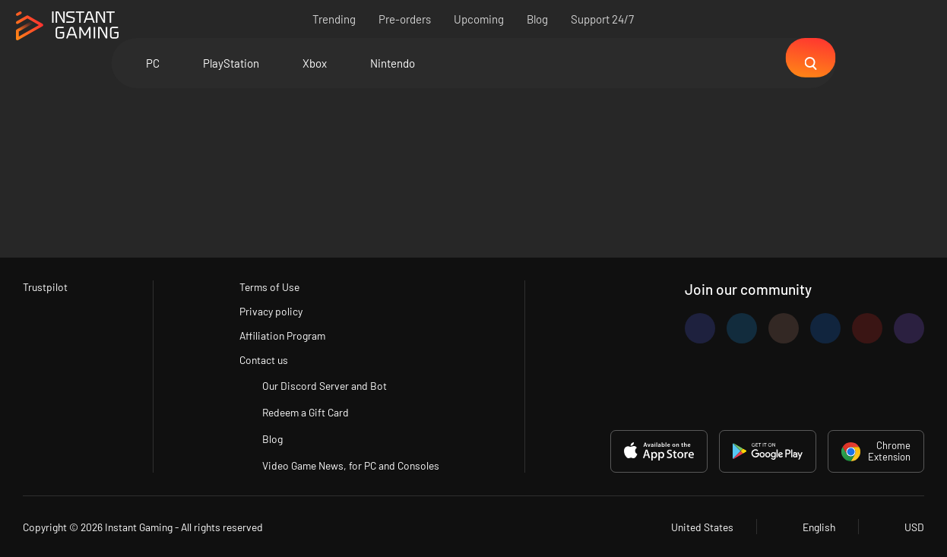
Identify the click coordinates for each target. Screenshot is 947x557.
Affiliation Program (280, 334)
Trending (334, 19)
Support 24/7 (603, 19)
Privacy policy (268, 309)
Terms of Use (266, 284)
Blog (538, 19)
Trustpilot (46, 284)
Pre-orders (405, 19)
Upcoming (479, 19)
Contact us (260, 359)
